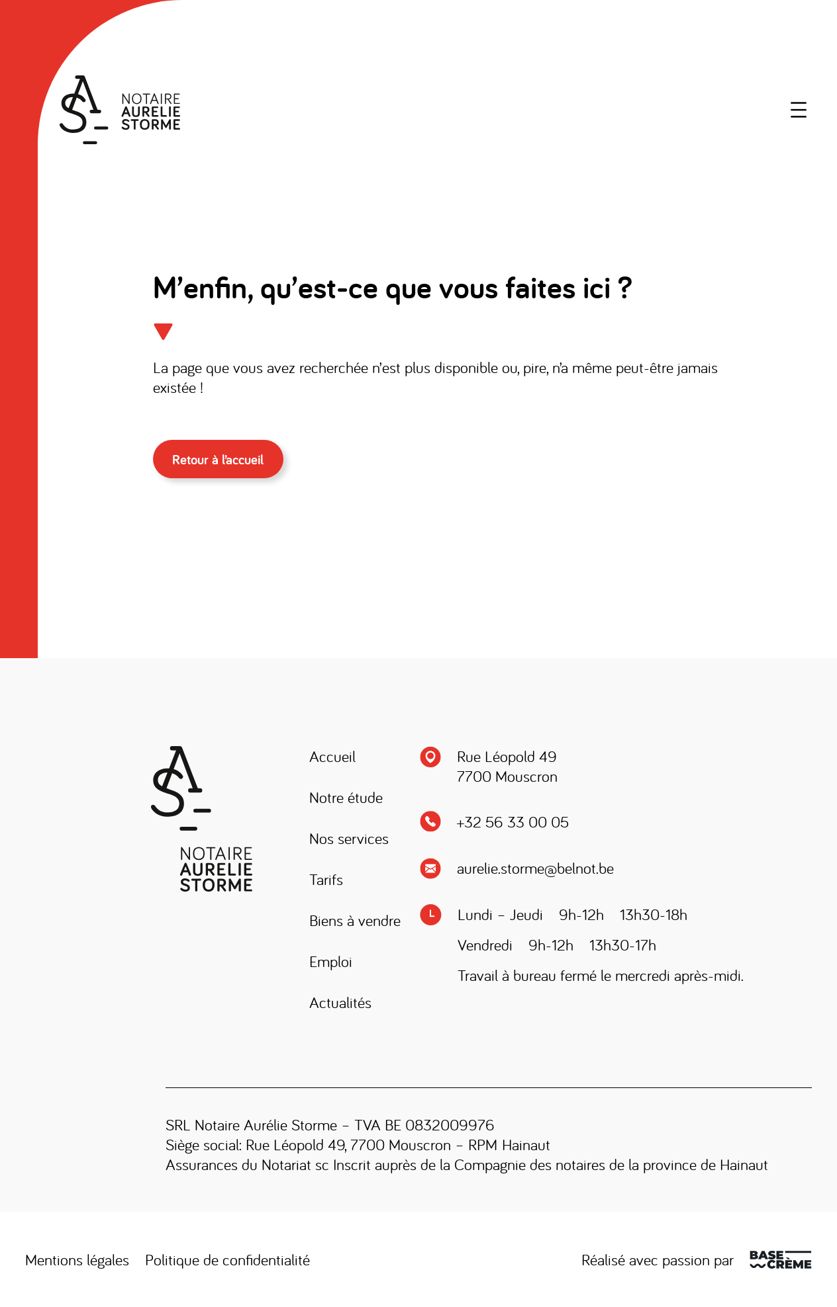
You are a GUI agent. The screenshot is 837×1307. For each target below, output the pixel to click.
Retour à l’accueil (218, 459)
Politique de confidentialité (227, 1259)
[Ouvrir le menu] (798, 110)
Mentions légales (77, 1259)
